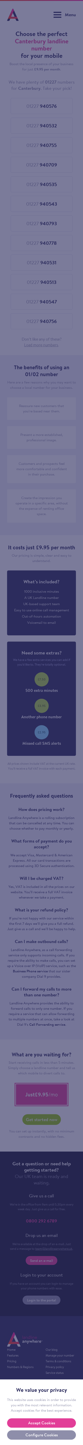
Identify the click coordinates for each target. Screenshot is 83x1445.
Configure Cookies (41, 1435)
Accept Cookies (41, 1423)
